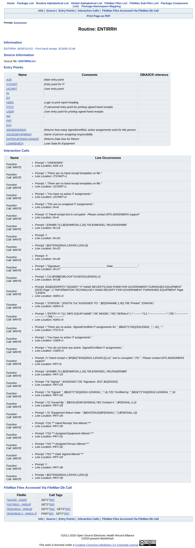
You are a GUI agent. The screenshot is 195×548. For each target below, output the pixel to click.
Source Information (19, 55)
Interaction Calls (88, 10)
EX (8, 97)
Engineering (20, 22)
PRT (9, 120)
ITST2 (10, 107)
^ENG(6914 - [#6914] (19, 509)
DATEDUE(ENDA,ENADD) (22, 138)
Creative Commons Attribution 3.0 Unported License (106, 544)
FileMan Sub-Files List (144, 3)
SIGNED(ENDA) (16, 129)
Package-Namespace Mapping (101, 6)
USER (10, 111)
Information (13, 42)
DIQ (52, 499)
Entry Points (66, 10)
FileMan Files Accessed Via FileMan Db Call (130, 10)
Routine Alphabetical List (52, 3)
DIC (51, 513)
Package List (25, 3)
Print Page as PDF (98, 15)
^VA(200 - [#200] (16, 499)
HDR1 (10, 102)
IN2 (8, 116)
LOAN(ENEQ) (14, 143)
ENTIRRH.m (26, 61)
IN (7, 93)
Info (40, 10)
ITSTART (12, 84)
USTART (11, 88)
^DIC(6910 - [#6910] (18, 504)
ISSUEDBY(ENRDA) (19, 134)
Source (51, 10)
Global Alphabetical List (86, 3)
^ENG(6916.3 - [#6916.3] (21, 513)
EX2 (8, 125)
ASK (9, 79)
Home (11, 3)
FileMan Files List (116, 3)
